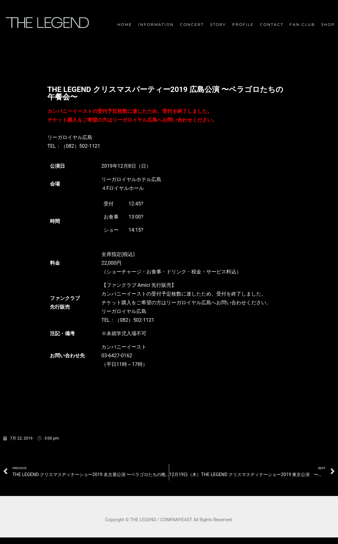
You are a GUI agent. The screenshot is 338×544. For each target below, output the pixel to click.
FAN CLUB (302, 24)
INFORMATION (156, 24)
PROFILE (243, 24)
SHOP (328, 24)
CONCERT (192, 24)
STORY (218, 24)
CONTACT (271, 24)
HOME (124, 24)
